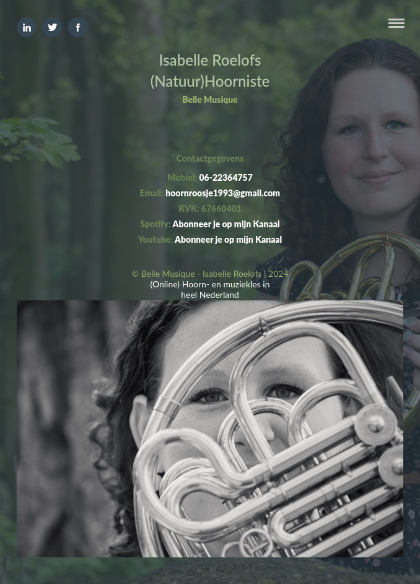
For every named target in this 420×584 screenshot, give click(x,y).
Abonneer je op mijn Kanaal (225, 224)
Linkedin (27, 27)
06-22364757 (225, 177)
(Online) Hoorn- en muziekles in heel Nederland (209, 289)
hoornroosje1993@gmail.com (222, 193)
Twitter (52, 27)
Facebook (78, 27)
